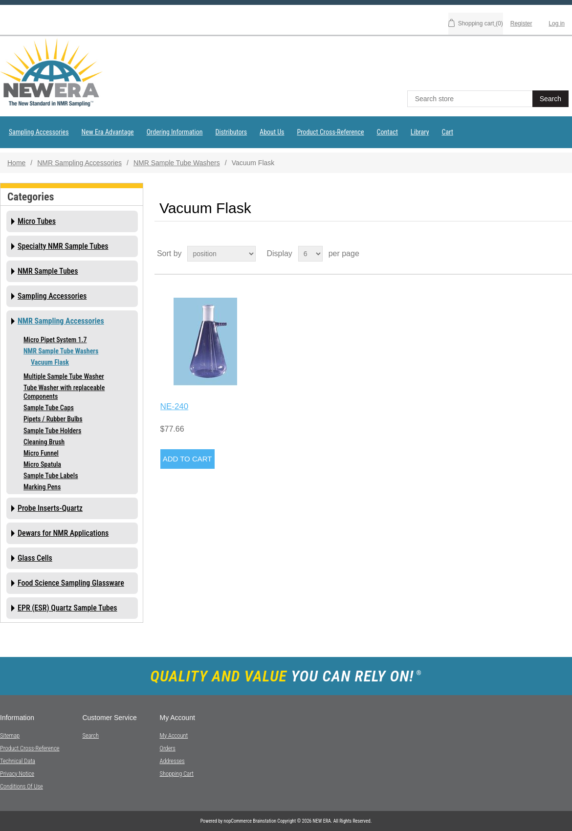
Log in (557, 23)
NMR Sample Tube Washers (176, 163)
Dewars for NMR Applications (63, 533)
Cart (447, 132)
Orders (167, 748)
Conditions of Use (21, 786)
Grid (546, 254)
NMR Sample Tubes (48, 271)
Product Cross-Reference (330, 132)
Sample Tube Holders (52, 431)
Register (521, 23)
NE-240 (174, 406)
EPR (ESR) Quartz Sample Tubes (67, 607)
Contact (387, 132)
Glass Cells (35, 558)
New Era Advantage (108, 132)
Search (90, 735)
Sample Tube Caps (48, 408)
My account (173, 735)
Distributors (231, 132)
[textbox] (470, 98)
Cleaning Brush (44, 442)
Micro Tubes (37, 221)
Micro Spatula (42, 464)
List (564, 254)
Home (16, 163)
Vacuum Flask (50, 362)
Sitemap (10, 735)
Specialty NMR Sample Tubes (63, 246)
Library (420, 132)
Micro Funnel (41, 453)
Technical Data (17, 761)
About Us (272, 132)
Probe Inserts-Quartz (50, 508)
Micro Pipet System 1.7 (55, 340)
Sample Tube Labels (50, 476)
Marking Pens (42, 487)
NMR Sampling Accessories (79, 163)
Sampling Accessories (39, 132)
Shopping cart (176, 773)
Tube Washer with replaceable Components (64, 392)
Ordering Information (175, 132)
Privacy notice (17, 773)
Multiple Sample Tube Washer (63, 376)
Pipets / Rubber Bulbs (53, 419)
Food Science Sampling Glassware (71, 583)
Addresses (171, 761)
